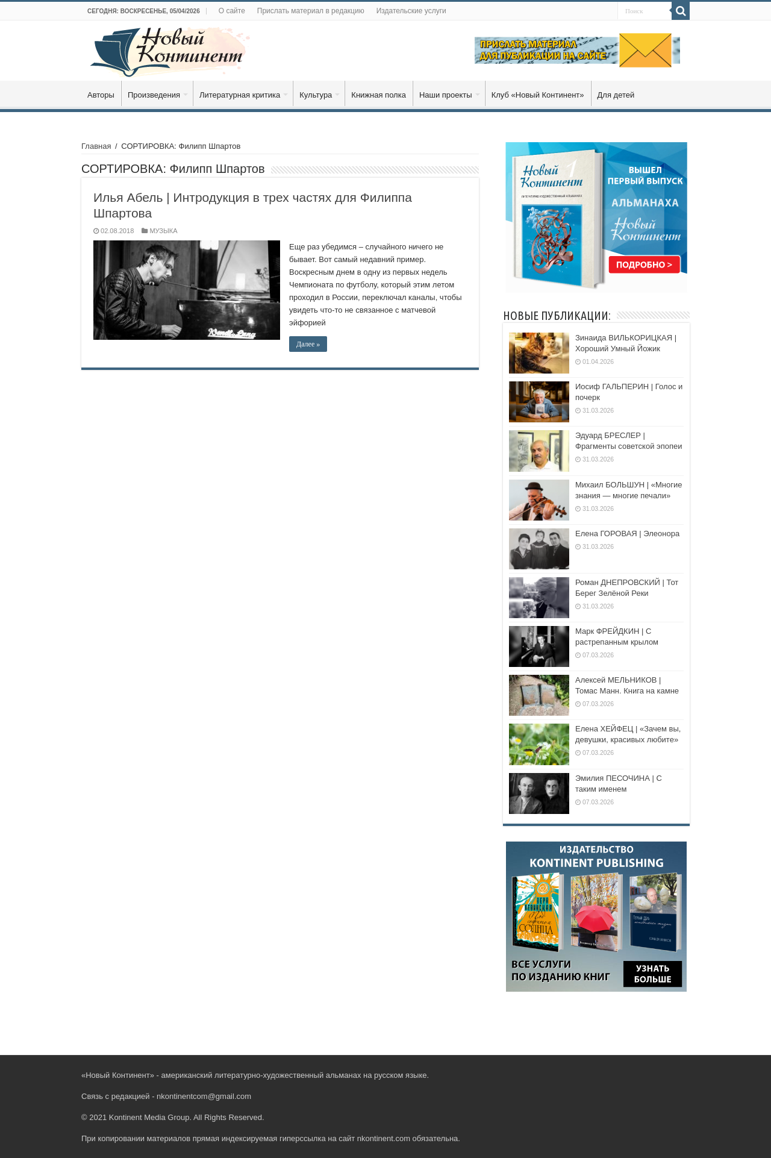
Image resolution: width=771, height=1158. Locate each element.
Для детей (616, 94)
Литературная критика (239, 94)
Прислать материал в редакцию (310, 11)
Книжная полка (378, 94)
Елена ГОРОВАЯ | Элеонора (627, 533)
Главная (96, 146)
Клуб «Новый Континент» (538, 94)
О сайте (232, 11)
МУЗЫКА (163, 230)
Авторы (100, 94)
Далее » (308, 344)
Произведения (154, 94)
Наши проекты (445, 94)
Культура (315, 94)
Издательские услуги (411, 11)
